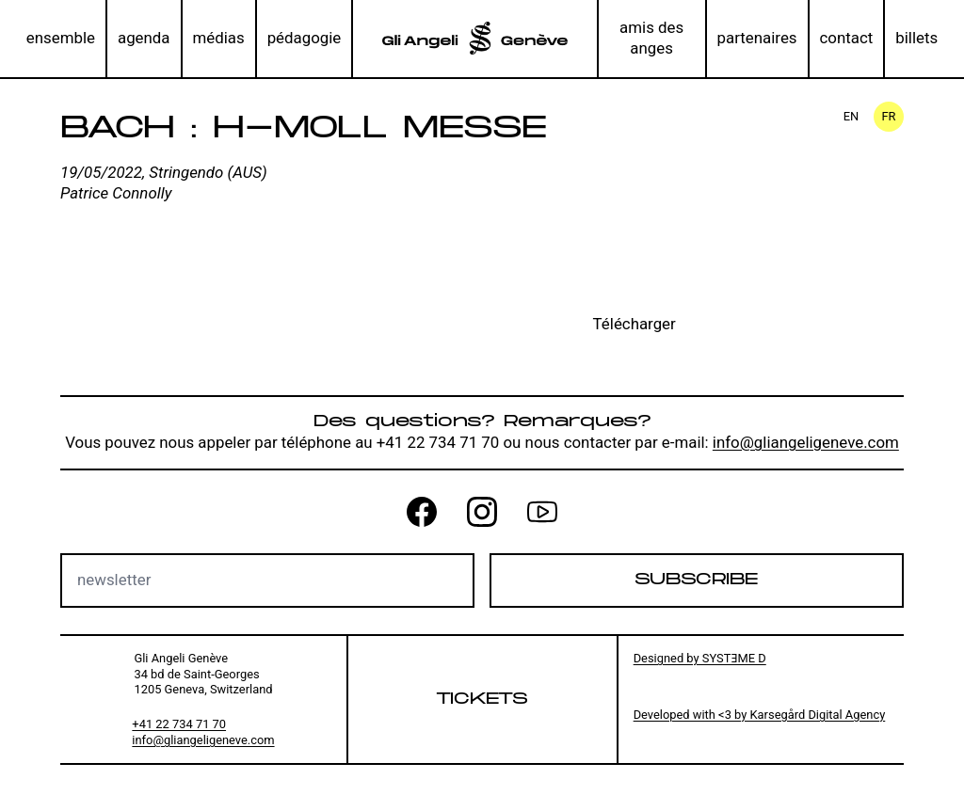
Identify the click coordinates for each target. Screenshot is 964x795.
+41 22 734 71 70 (179, 724)
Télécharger (634, 323)
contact (847, 37)
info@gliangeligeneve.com (806, 442)
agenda (144, 37)
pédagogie (304, 37)
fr (888, 116)
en (852, 116)
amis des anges (651, 37)
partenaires (757, 37)
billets (916, 37)
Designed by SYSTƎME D (700, 658)
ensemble (60, 37)
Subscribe (696, 579)
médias (218, 37)
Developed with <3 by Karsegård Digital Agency (760, 715)
